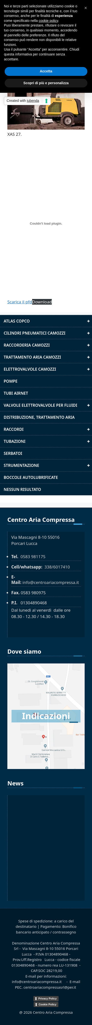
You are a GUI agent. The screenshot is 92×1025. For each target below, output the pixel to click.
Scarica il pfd (19, 302)
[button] (86, 8)
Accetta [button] (46, 71)
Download (42, 302)
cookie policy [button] (48, 21)
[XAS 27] (46, 223)
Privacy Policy (47, 998)
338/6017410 (57, 567)
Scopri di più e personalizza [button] (45, 83)
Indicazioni (46, 716)
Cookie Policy (47, 1004)
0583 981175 (32, 556)
